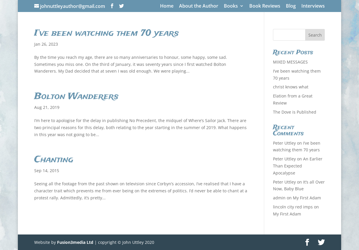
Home (167, 6)
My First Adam (307, 198)
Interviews (313, 6)
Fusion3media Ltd (75, 242)
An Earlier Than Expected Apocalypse (297, 166)
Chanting (53, 159)
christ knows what (290, 87)
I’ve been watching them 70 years (106, 33)
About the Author (198, 6)
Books (231, 6)
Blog (291, 6)
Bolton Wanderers (76, 96)
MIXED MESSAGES (290, 62)
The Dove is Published (294, 112)
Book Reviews (264, 6)
